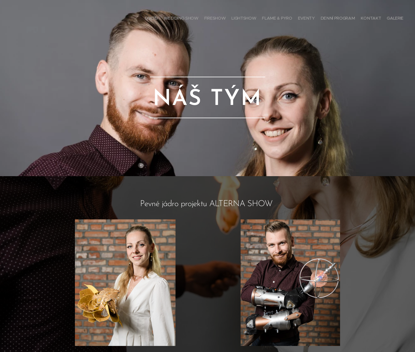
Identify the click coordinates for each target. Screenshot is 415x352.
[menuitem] (358, 19)
